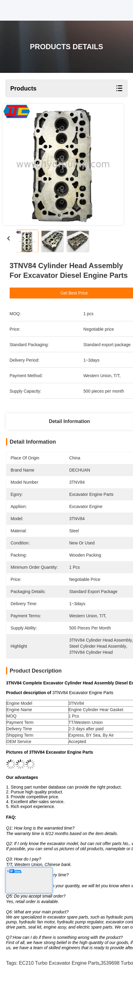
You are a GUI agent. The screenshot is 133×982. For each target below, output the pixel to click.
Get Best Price (86, 293)
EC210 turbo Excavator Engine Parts (59, 963)
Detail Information (69, 421)
